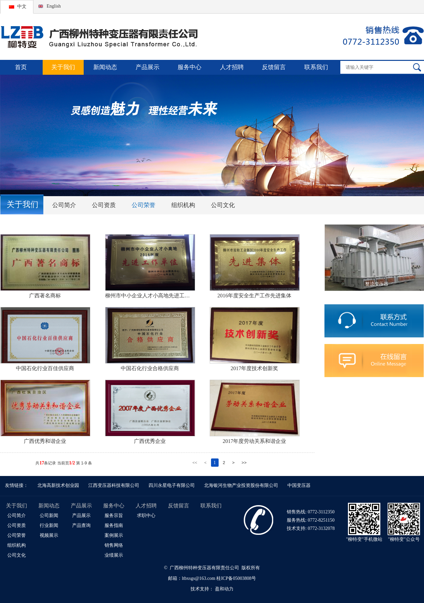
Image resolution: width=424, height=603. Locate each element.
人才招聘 (232, 67)
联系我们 (316, 67)
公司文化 (223, 205)
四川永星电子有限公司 (171, 485)
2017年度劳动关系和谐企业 (254, 441)
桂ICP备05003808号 (236, 578)
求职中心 (146, 515)
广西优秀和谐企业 (45, 441)
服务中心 (189, 67)
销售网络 (114, 545)
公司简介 (64, 205)
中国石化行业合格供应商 (150, 368)
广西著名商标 (45, 295)
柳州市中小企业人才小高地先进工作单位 (149, 295)
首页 (21, 67)
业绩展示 (114, 555)
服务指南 (114, 525)
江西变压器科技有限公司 (113, 485)
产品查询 (81, 525)
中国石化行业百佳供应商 (45, 368)
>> (243, 462)
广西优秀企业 (150, 441)
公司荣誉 (143, 205)
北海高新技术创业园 (58, 485)
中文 (21, 6)
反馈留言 (274, 67)
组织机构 (183, 205)
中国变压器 (299, 485)
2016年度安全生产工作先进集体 (254, 295)
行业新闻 (49, 525)
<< (194, 462)
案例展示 (114, 535)
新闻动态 (105, 67)
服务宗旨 (114, 515)
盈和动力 (224, 588)
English (54, 6)
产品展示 (147, 67)
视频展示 (49, 535)
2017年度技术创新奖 (254, 368)
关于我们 (63, 67)
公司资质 (104, 205)
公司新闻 (49, 515)
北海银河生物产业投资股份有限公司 (241, 485)
